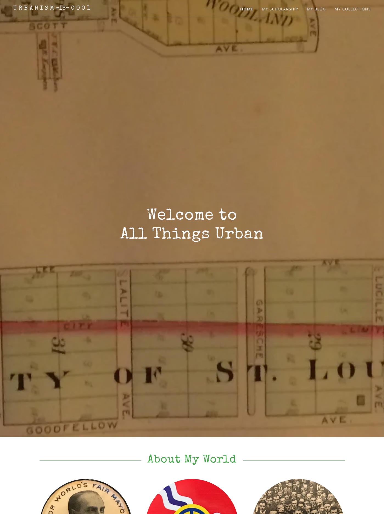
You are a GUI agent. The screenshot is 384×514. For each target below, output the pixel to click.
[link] (52, 8)
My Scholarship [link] (280, 9)
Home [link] (246, 9)
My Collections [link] (353, 9)
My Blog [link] (316, 9)
